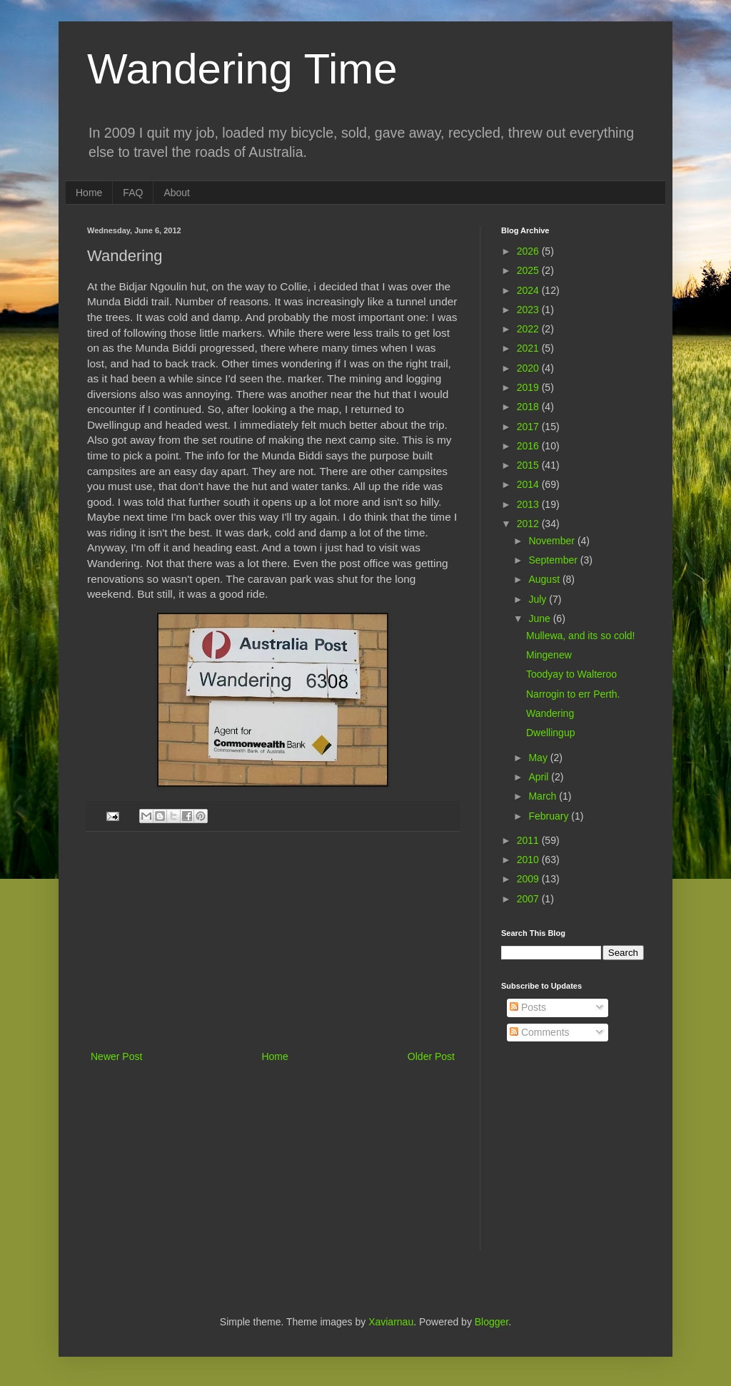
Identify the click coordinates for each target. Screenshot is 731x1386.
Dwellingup (550, 732)
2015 (529, 465)
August (545, 579)
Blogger (491, 1322)
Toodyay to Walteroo (571, 674)
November (552, 540)
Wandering (550, 713)
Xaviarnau (390, 1322)
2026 (529, 251)
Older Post (431, 1056)
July (538, 599)
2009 (529, 879)
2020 (529, 368)
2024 (529, 290)
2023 (529, 309)
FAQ (133, 192)
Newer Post (116, 1056)
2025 (529, 270)
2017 (529, 426)
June (540, 618)
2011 (529, 840)
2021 (529, 348)
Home (89, 192)
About (176, 192)
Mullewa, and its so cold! (580, 635)
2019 (529, 387)
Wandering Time (242, 69)
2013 (529, 504)
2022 (529, 329)
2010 (529, 859)
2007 (529, 899)
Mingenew (549, 655)
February (549, 816)
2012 (529, 523)
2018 (529, 406)
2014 (529, 484)
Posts (528, 1007)
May (539, 757)
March (543, 796)
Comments (540, 1032)
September (554, 560)
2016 (529, 446)
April (539, 777)
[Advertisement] (273, 941)
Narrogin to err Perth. (573, 694)
